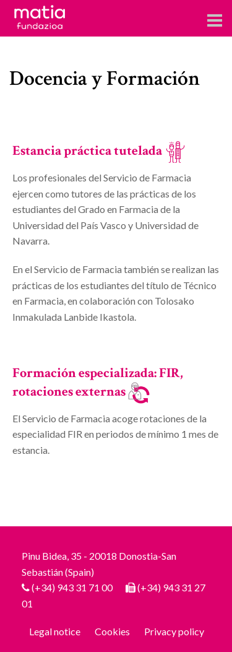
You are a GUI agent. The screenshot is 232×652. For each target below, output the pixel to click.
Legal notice (54, 631)
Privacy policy (174, 631)
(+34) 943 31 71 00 (72, 587)
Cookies (112, 631)
